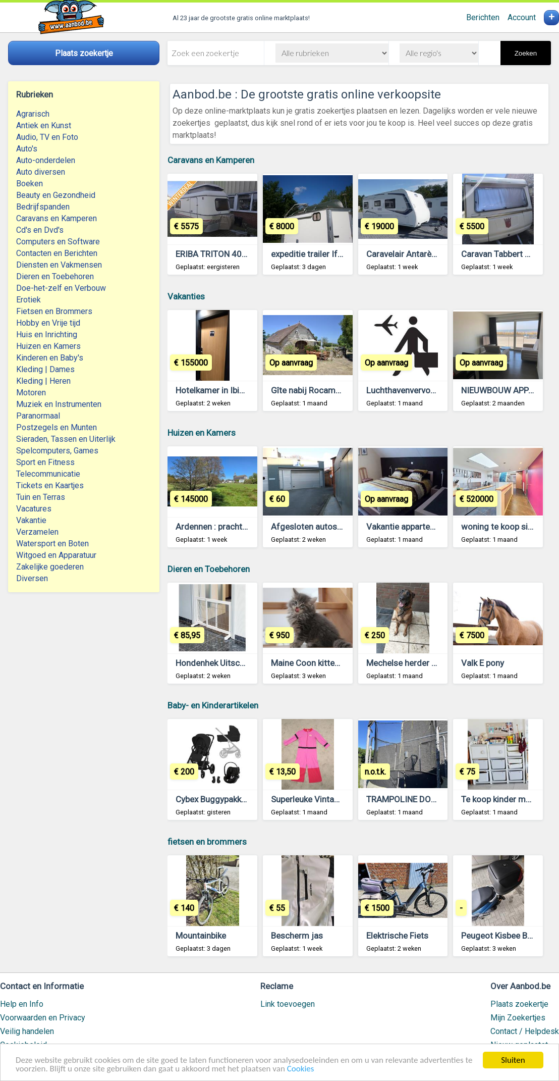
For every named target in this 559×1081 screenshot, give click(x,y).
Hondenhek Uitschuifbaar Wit (231, 663)
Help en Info (21, 1004)
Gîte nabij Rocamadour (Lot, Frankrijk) (342, 390)
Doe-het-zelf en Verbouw (61, 288)
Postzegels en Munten (56, 427)
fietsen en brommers (207, 842)
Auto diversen (40, 172)
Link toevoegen (287, 1004)
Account (522, 17)
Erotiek (28, 299)
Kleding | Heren (43, 381)
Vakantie (31, 520)
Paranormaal (38, 416)
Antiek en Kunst (43, 125)
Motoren (31, 392)
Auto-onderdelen (45, 160)
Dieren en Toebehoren (55, 276)
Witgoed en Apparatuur (56, 555)
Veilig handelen (27, 1031)
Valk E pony (482, 663)
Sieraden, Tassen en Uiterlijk (66, 439)
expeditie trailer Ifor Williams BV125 (339, 254)
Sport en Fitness (45, 462)
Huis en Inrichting (46, 334)
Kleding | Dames (45, 369)
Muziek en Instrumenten (58, 404)
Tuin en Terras (40, 497)
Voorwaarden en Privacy (42, 1017)
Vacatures (33, 508)
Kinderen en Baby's (49, 358)
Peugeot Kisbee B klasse (507, 936)
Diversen (32, 578)
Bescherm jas (297, 936)
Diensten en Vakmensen (59, 265)
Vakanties (186, 296)
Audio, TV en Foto (47, 137)
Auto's (26, 148)
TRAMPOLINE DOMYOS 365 (418, 799)
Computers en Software (58, 241)
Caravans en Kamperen (56, 218)
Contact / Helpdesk (524, 1031)
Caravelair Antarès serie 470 (420, 254)
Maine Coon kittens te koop (322, 663)
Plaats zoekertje (519, 1004)
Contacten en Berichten (56, 253)
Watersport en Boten (52, 543)
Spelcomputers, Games (57, 450)
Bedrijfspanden (43, 207)
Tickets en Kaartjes (50, 485)
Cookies (300, 1069)
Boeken (29, 183)
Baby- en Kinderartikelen (212, 705)
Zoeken (526, 53)
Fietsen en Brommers (54, 311)
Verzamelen (37, 532)
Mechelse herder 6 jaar (409, 663)
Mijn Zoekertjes (517, 1017)
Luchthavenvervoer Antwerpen (423, 390)
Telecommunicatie (48, 474)
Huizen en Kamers (48, 346)
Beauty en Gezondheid (55, 195)
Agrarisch (32, 114)
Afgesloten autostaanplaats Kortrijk (339, 527)
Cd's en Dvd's (40, 230)
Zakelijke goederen (50, 567)
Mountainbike (201, 936)
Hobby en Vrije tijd (48, 323)
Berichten (482, 17)
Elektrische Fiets (397, 936)
